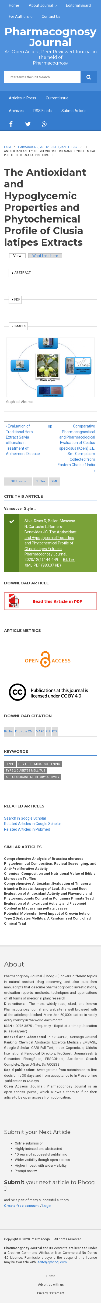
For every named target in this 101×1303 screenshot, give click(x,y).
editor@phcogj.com (52, 1262)
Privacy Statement (50, 1293)
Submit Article (73, 111)
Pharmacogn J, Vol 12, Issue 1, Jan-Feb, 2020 (47, 147)
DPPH (10, 764)
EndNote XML (24, 731)
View (19, 256)
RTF (54, 731)
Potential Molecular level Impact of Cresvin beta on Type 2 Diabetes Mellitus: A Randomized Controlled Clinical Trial (48, 918)
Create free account (21, 1206)
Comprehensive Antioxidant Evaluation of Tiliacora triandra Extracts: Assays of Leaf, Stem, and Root (47, 885)
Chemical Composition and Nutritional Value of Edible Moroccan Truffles (50, 875)
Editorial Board (78, 5)
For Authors (19, 16)
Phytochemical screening (39, 764)
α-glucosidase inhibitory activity (33, 777)
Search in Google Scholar (25, 818)
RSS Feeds (42, 111)
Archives (16, 111)
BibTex (40, 481)
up (49, 426)
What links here (45, 256)
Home (14, 5)
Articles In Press (22, 98)
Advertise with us (51, 1284)
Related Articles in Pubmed (27, 829)
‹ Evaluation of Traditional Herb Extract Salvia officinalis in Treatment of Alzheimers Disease (23, 440)
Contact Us (51, 16)
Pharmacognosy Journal (50, 37)
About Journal (41, 5)
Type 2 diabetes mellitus (25, 770)
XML (54, 481)
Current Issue (57, 98)
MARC (40, 731)
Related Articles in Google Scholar (32, 823)
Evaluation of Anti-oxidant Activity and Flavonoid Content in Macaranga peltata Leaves (45, 905)
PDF (37, 565)
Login (46, 1206)
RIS (48, 731)
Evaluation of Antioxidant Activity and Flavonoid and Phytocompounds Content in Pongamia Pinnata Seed (49, 895)
